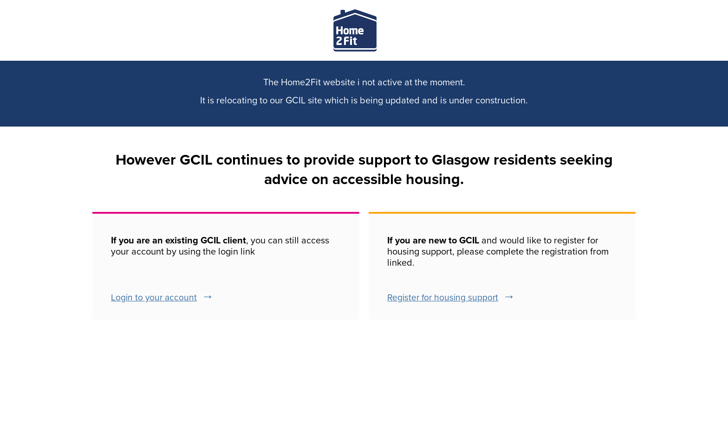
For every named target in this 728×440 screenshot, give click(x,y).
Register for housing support (442, 297)
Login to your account (154, 297)
